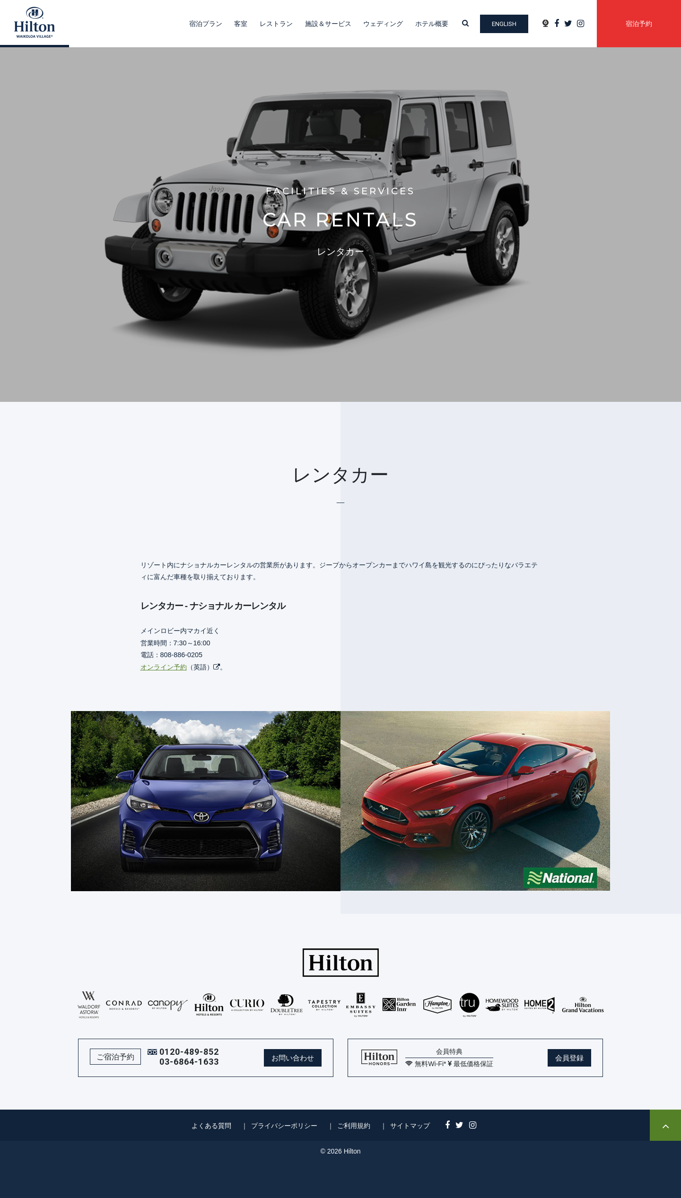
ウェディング (383, 23)
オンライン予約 (163, 667)
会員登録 (569, 1058)
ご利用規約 (353, 1125)
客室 (240, 23)
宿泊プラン (205, 23)
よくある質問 (211, 1125)
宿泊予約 (639, 23)
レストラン (276, 23)
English (504, 23)
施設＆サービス (328, 23)
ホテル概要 (431, 23)
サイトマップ (410, 1125)
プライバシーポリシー (284, 1125)
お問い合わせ (292, 1058)
